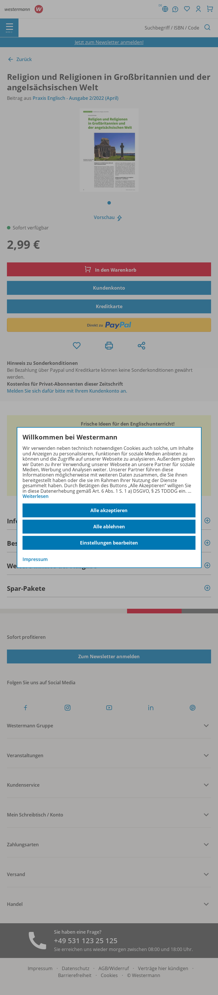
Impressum (35, 559)
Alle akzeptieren (109, 510)
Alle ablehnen (109, 526)
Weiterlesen (36, 496)
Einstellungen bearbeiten (109, 543)
